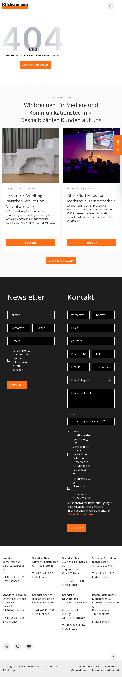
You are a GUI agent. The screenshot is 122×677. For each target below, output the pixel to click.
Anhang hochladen (91, 421)
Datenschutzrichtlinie (80, 514)
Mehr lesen (31, 242)
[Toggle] (118, 6)
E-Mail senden (10, 581)
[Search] (111, 6)
